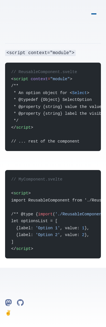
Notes (93, 9)
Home (88, 9)
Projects (98, 9)
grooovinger (7, 10)
